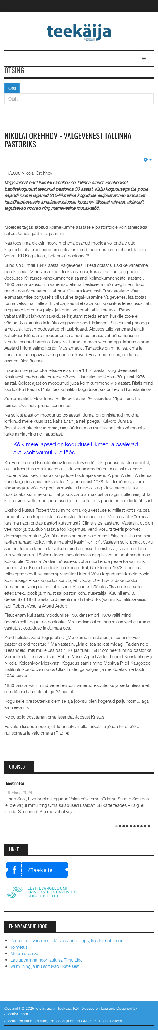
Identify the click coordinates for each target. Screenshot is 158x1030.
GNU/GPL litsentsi (96, 1020)
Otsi (12, 88)
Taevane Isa (14, 784)
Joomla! (11, 1020)
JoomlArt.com (16, 1013)
